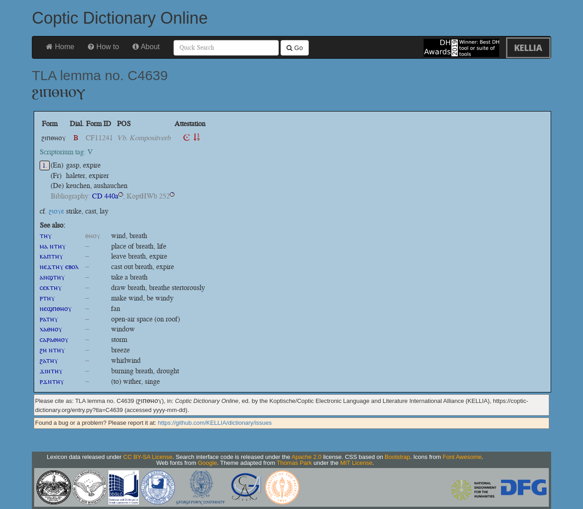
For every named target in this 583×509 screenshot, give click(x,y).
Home (60, 47)
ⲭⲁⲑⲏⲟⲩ (51, 329)
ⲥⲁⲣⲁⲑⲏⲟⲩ (54, 339)
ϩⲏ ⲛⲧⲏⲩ (52, 350)
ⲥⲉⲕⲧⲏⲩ (50, 287)
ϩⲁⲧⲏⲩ (49, 360)
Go (294, 47)
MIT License (356, 462)
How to (103, 47)
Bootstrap (397, 456)
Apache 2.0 (307, 456)
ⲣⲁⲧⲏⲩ (49, 319)
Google (207, 462)
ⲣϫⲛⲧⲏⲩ (52, 381)
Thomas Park (294, 462)
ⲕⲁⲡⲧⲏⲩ (51, 256)
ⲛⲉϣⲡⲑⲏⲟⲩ (56, 308)
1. (45, 165)
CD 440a (105, 196)
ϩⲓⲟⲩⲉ (56, 211)
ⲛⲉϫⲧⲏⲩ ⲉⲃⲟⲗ (59, 266)
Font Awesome (462, 456)
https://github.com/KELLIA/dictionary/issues (215, 422)
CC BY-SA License (148, 456)
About (146, 47)
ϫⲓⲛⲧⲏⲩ (51, 371)
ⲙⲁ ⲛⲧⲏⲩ (53, 246)
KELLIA (528, 47)
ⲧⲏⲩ (45, 235)
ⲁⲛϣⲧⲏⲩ (52, 277)
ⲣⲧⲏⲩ (47, 298)
